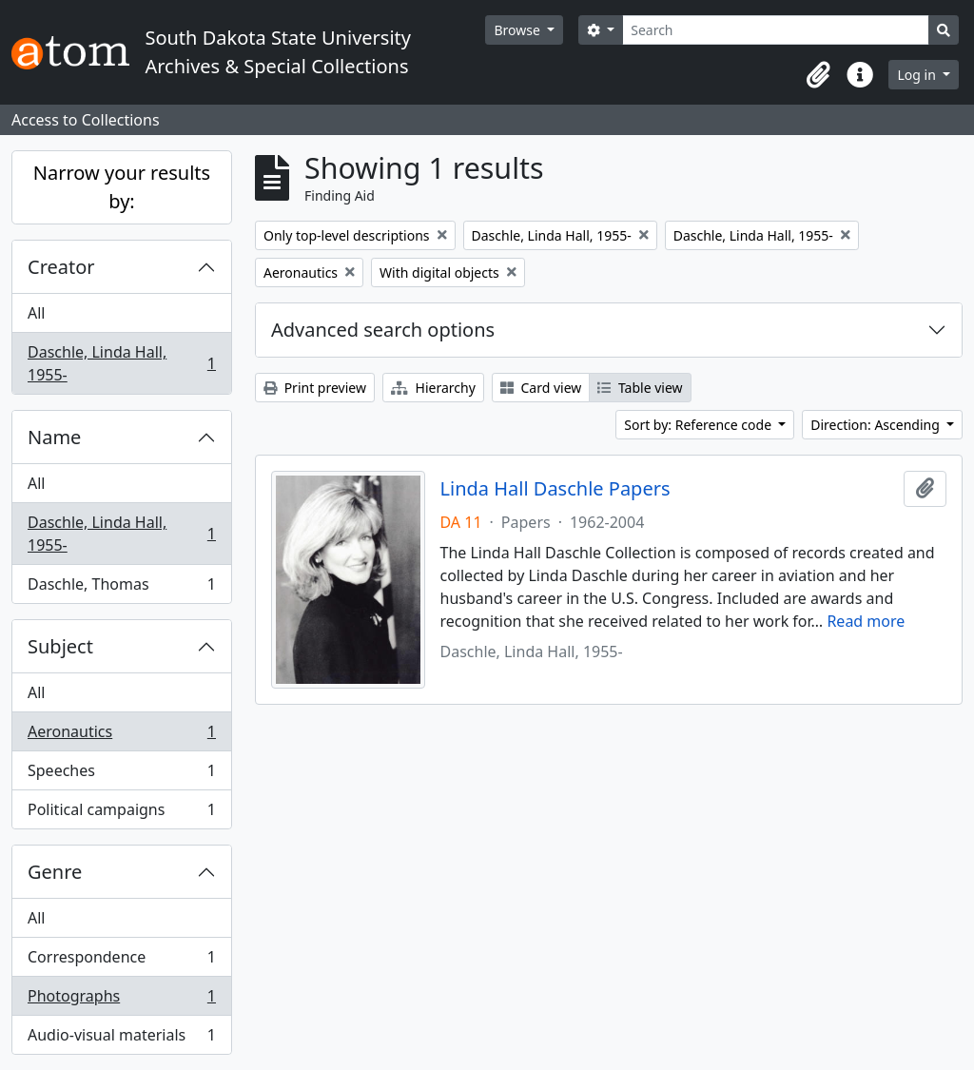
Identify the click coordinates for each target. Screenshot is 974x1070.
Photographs (121, 1000)
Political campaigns (121, 813)
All (36, 312)
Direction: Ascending (876, 425)
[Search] (775, 30)
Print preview (314, 388)
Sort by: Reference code (699, 425)
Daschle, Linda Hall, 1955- (121, 363)
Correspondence (121, 961)
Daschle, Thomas (121, 588)
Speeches (121, 774)
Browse (518, 30)
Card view (540, 388)
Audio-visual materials (121, 1038)
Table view (639, 388)
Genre (55, 872)
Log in (918, 75)
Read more (866, 621)
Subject (60, 646)
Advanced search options (383, 329)
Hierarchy (433, 388)
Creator (61, 267)
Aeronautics (121, 735)
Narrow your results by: (121, 187)
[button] (818, 75)
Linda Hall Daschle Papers (555, 488)
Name (54, 437)
